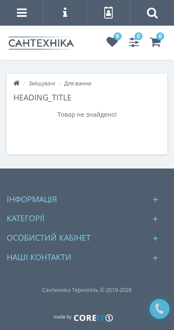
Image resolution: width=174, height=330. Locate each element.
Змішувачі (42, 83)
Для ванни (77, 83)
